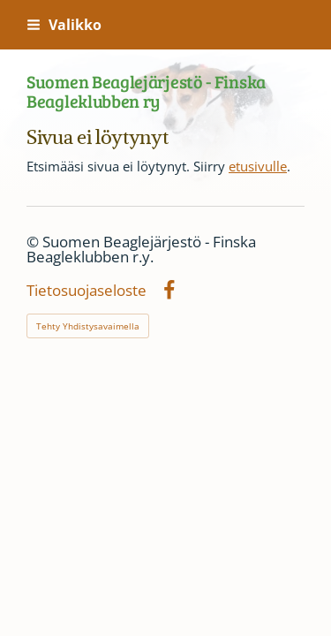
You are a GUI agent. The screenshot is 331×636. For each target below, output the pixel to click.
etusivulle (258, 166)
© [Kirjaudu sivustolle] (34, 241)
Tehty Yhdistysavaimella (87, 326)
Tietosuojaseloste (86, 291)
